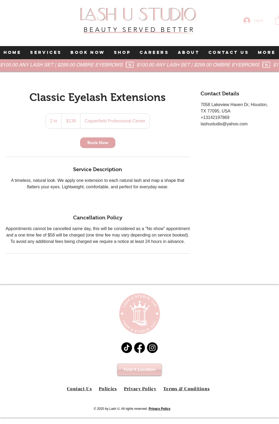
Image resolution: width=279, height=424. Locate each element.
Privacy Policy (140, 388)
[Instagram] (152, 347)
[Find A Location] (139, 370)
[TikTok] (126, 347)
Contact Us (79, 388)
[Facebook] (139, 347)
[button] (46, 52)
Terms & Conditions (186, 388)
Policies (108, 388)
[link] (97, 142)
